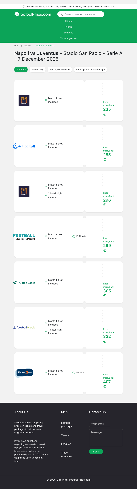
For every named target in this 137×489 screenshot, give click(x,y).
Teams (68, 26)
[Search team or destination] (83, 14)
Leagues (68, 32)
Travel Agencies (68, 38)
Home (68, 21)
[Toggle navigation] (121, 14)
